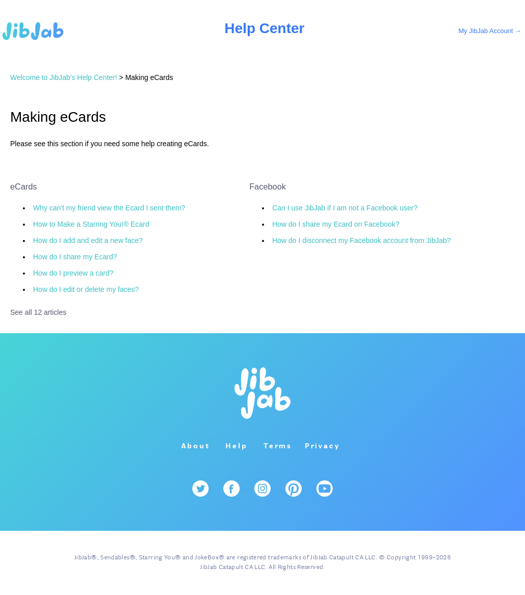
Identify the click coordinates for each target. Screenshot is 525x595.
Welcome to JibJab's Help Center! (63, 77)
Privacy (322, 446)
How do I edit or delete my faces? (86, 289)
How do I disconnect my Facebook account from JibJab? (361, 240)
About (195, 446)
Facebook (267, 186)
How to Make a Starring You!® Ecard (91, 224)
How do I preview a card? (73, 273)
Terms (278, 446)
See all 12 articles (38, 312)
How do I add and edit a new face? (88, 240)
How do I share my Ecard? (75, 257)
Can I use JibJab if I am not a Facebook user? (345, 208)
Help (236, 446)
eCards (23, 186)
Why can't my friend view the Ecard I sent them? (109, 208)
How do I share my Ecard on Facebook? (335, 224)
